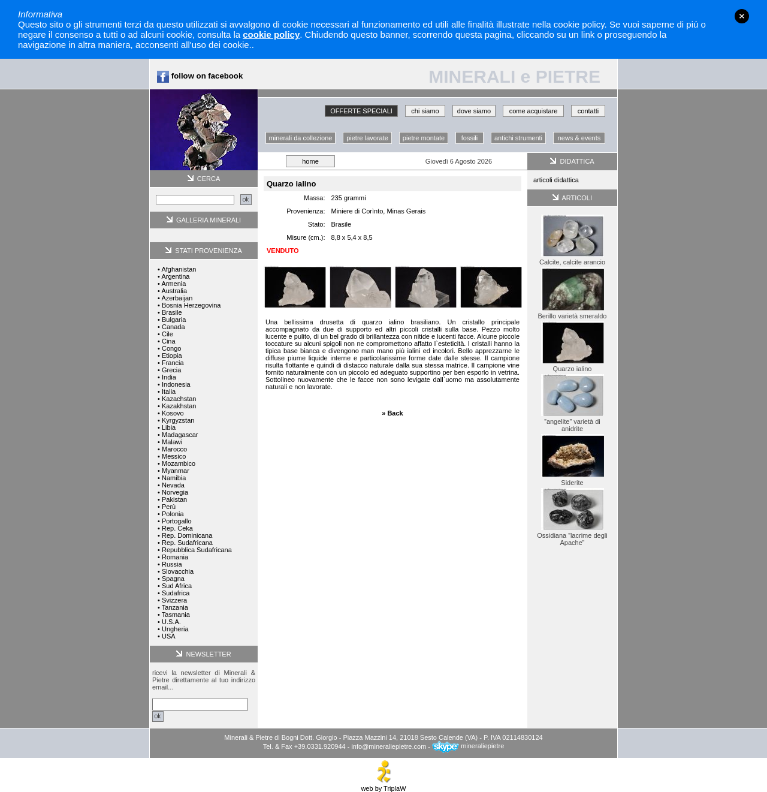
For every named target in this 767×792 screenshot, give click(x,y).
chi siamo (425, 111)
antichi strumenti (518, 137)
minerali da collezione (301, 137)
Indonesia (176, 384)
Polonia (173, 513)
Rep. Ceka (177, 528)
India (169, 377)
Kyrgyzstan (178, 420)
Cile (167, 334)
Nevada (173, 485)
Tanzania (175, 607)
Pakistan (174, 499)
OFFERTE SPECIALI (361, 111)
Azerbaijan (176, 298)
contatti (588, 111)
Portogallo (177, 521)
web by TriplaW (383, 785)
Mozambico (178, 463)
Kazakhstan (179, 405)
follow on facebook (200, 75)
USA (169, 636)
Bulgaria (174, 319)
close (742, 16)
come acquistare (533, 111)
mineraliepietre (468, 745)
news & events (579, 137)
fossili (469, 137)
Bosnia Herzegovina (191, 305)
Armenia (173, 283)
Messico (174, 456)
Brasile (172, 312)
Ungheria (175, 629)
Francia (173, 362)
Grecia (171, 370)
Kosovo (173, 413)
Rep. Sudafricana (187, 542)
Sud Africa (177, 585)
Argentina (175, 276)
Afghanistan (178, 269)
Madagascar (180, 434)
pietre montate (424, 137)
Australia (174, 290)
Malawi (172, 441)
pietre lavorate (367, 137)
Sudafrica (175, 593)
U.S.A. (171, 621)
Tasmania (176, 614)
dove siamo (474, 111)
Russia (172, 564)
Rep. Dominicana (187, 535)
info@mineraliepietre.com (388, 745)
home (310, 161)
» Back (392, 413)
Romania (175, 557)
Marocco (174, 449)
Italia (169, 391)
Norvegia (175, 492)
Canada (173, 326)
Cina (169, 341)
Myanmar (175, 470)
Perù (169, 506)
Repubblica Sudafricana (197, 549)
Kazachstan (179, 398)
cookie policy (271, 34)
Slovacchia (178, 571)
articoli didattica (556, 179)
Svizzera (174, 600)
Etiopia (172, 355)
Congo (171, 348)
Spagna (173, 578)
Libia (169, 427)
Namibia (174, 477)
